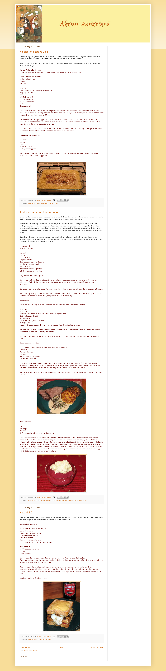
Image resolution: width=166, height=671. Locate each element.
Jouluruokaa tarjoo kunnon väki (39, 212)
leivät (29, 639)
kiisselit (61, 500)
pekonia (34, 639)
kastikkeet (49, 500)
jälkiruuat (42, 500)
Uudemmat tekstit (26, 647)
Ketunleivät (26, 512)
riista (80, 500)
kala (40, 203)
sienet (55, 203)
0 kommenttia (46, 200)
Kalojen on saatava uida (34, 51)
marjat (76, 500)
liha (66, 500)
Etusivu (61, 647)
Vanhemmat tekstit (96, 647)
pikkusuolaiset (42, 639)
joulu (29, 203)
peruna (51, 203)
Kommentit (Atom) (30, 651)
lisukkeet (45, 203)
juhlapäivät (35, 203)
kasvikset (56, 500)
